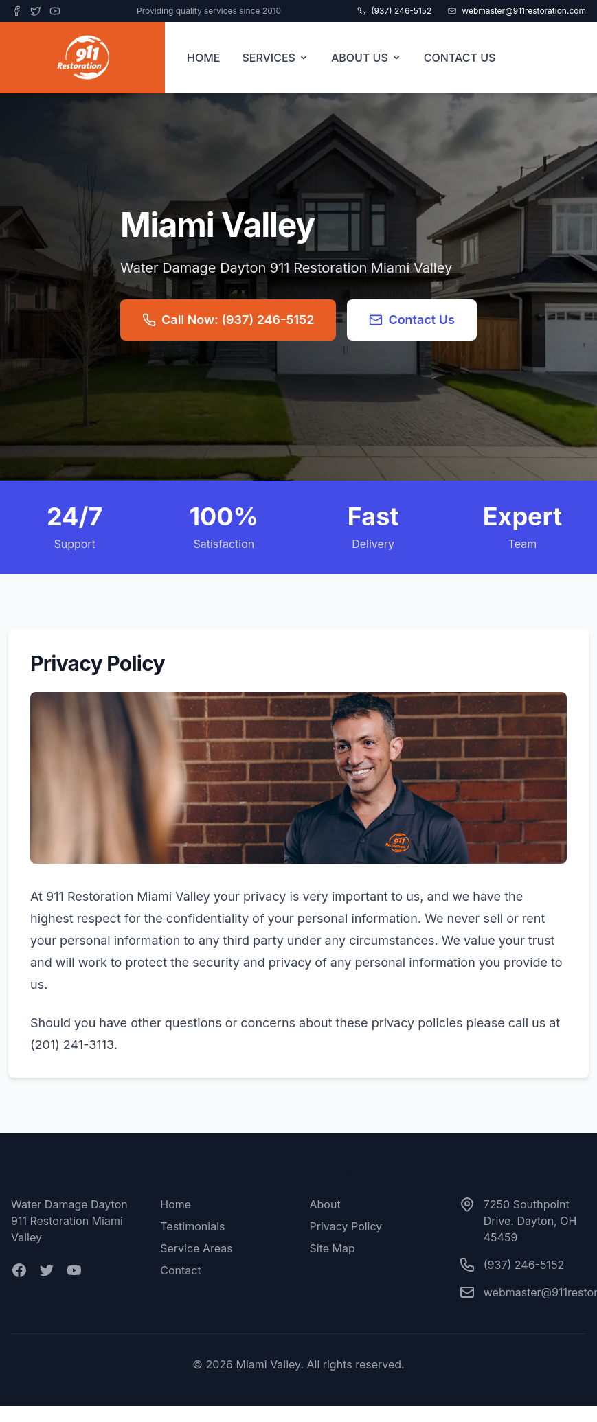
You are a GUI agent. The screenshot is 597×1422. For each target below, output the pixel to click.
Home (175, 1204)
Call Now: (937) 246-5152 (228, 319)
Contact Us (412, 319)
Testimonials (192, 1226)
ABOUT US (366, 58)
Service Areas (196, 1248)
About (325, 1204)
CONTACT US (460, 58)
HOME (203, 58)
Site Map (332, 1248)
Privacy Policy (346, 1226)
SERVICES (275, 58)
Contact (180, 1270)
